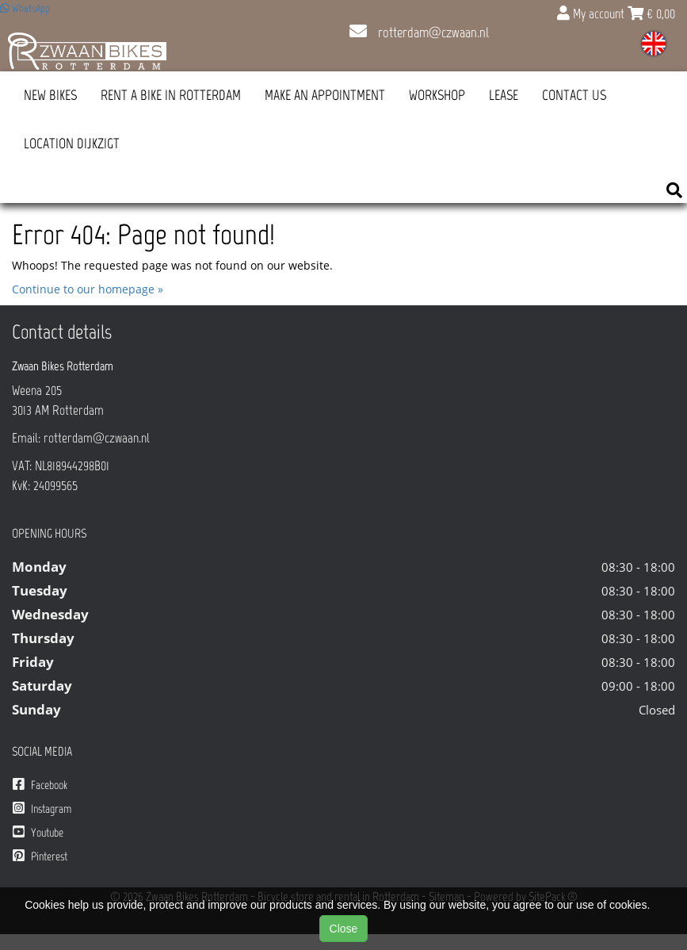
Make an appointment (325, 95)
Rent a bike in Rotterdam (171, 95)
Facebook (40, 784)
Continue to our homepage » (87, 289)
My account (592, 13)
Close (344, 928)
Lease (503, 95)
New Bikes (50, 95)
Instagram (42, 808)
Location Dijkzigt (72, 143)
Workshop (437, 95)
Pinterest (40, 856)
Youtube (38, 832)
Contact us (574, 95)
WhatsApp (25, 8)
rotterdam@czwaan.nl (419, 32)
